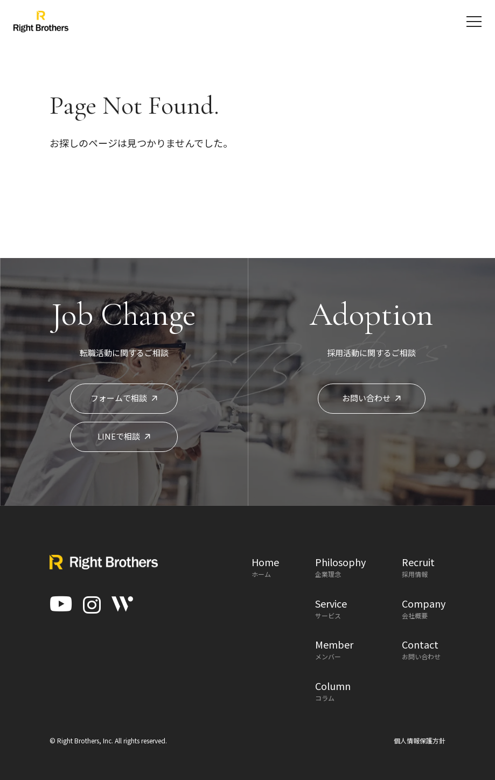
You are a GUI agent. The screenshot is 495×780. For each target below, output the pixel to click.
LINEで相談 (123, 436)
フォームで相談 (123, 397)
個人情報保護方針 (419, 740)
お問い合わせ (371, 397)
